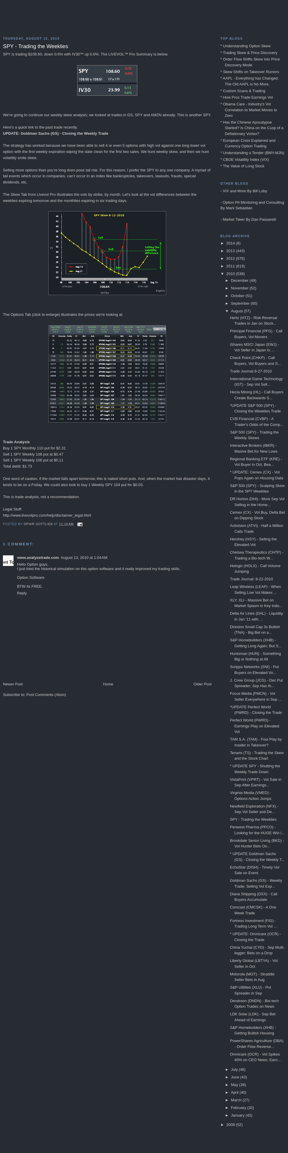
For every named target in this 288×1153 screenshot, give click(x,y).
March (237, 1100)
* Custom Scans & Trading (242, 91)
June (235, 1077)
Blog (144, 20)
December (240, 280)
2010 (231, 274)
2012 (231, 258)
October (238, 296)
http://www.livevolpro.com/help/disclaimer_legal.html (47, 515)
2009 (231, 1124)
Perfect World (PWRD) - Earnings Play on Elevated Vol (254, 726)
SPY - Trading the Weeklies (253, 819)
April (235, 1092)
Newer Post (13, 684)
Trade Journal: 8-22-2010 (251, 579)
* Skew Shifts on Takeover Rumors (249, 72)
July (235, 1069)
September (241, 303)
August (237, 311)
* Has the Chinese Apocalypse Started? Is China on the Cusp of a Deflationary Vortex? (251, 128)
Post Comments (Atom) (46, 694)
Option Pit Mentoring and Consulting (253, 202)
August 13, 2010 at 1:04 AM (84, 557)
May (235, 1085)
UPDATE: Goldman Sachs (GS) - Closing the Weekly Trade (55, 133)
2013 (231, 251)
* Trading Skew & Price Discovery (248, 52)
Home (108, 684)
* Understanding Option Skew (245, 46)
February (239, 1107)
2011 (231, 266)
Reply (22, 593)
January (238, 1115)
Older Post (203, 684)
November (240, 288)
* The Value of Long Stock (242, 166)
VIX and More (234, 191)
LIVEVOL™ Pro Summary (130, 54)
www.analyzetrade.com (38, 557)
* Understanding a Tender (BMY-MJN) (252, 153)
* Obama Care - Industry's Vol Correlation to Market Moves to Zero (248, 110)
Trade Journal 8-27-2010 (251, 371)
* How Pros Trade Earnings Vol (246, 97)
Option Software (30, 577)
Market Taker (234, 219)
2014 (231, 243)
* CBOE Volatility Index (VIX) (244, 159)
